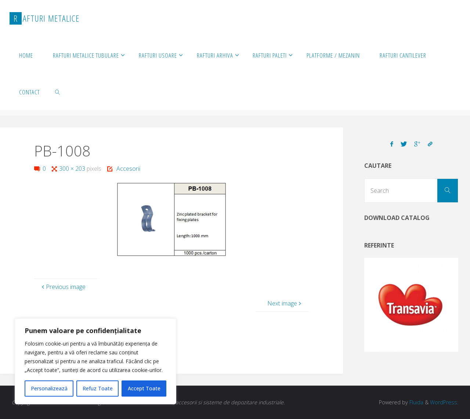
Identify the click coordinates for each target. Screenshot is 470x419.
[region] (95, 361)
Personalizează (49, 388)
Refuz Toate (98, 388)
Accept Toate (144, 388)
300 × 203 (73, 169)
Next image (285, 303)
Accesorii (128, 169)
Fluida (415, 402)
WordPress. (444, 402)
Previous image (63, 287)
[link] (58, 91)
